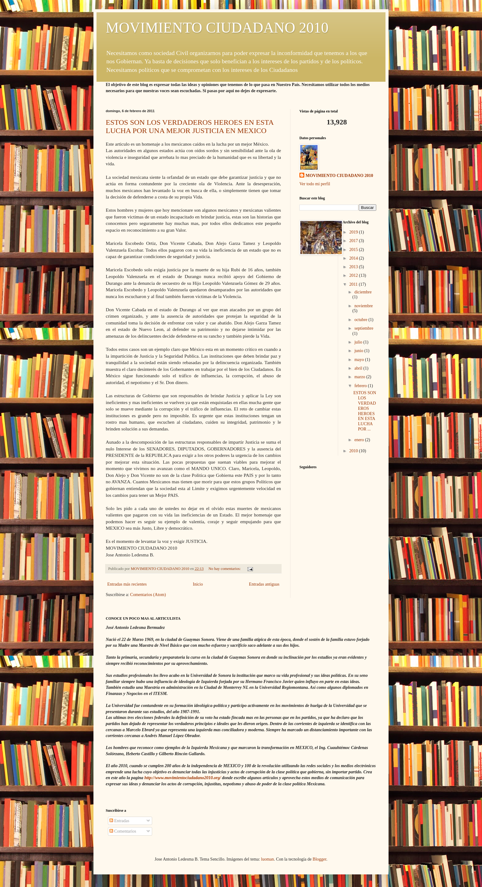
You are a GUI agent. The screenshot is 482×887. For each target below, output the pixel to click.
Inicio (198, 584)
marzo (360, 377)
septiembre (363, 328)
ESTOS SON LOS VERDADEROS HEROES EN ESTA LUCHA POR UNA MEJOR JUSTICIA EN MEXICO (189, 126)
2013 (354, 267)
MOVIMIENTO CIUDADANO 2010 (217, 27)
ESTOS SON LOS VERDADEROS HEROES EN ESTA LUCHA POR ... (364, 411)
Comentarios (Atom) (148, 594)
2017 (354, 240)
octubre (361, 319)
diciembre (363, 292)
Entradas (119, 820)
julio (358, 342)
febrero (361, 385)
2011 (354, 284)
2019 (354, 232)
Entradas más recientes (127, 584)
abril (358, 368)
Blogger (319, 859)
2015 (354, 249)
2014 (354, 258)
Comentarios (122, 831)
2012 (354, 275)
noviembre (363, 306)
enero (359, 440)
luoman (267, 859)
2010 (354, 451)
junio (359, 350)
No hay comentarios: (225, 569)
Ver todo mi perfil (314, 184)
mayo (359, 359)
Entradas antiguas (264, 584)
